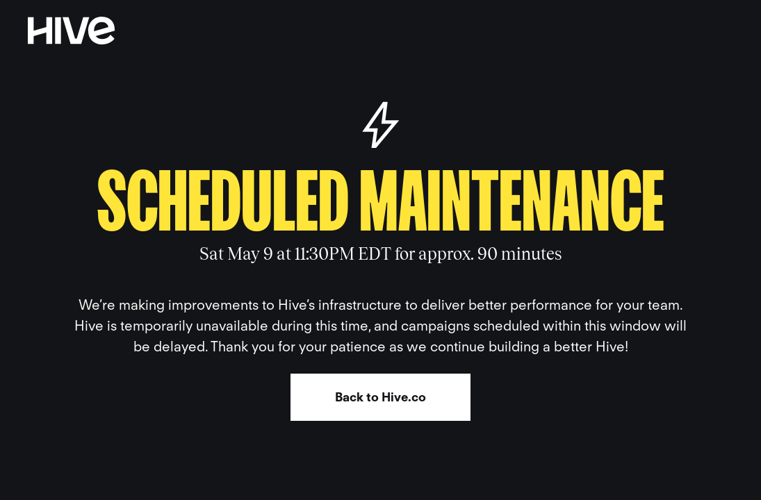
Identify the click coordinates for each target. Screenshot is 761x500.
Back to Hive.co (380, 397)
